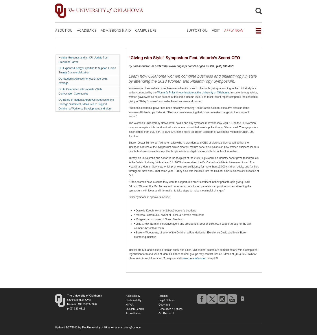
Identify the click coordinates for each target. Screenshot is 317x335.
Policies (163, 295)
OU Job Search (135, 309)
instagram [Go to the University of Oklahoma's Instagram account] (222, 299)
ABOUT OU (63, 30)
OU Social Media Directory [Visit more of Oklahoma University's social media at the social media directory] (242, 299)
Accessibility (133, 295)
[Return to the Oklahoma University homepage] (84, 295)
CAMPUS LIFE (145, 30)
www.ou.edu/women (194, 258)
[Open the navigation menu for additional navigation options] (258, 30)
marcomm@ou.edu (129, 327)
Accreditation (133, 313)
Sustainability (133, 300)
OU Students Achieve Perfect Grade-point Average (83, 81)
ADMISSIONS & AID (116, 30)
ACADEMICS (86, 30)
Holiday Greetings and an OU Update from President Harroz (83, 60)
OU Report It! (166, 313)
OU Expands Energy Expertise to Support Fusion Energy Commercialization (87, 70)
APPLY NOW (233, 30)
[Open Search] (258, 12)
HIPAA (129, 304)
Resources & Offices (170, 309)
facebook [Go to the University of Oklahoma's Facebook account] (202, 299)
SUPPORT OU (197, 30)
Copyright (164, 304)
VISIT (216, 30)
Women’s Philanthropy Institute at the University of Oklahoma (193, 92)
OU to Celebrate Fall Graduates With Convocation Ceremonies (80, 91)
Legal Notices (166, 300)
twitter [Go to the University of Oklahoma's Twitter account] (212, 299)
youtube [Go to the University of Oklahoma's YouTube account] (232, 299)
